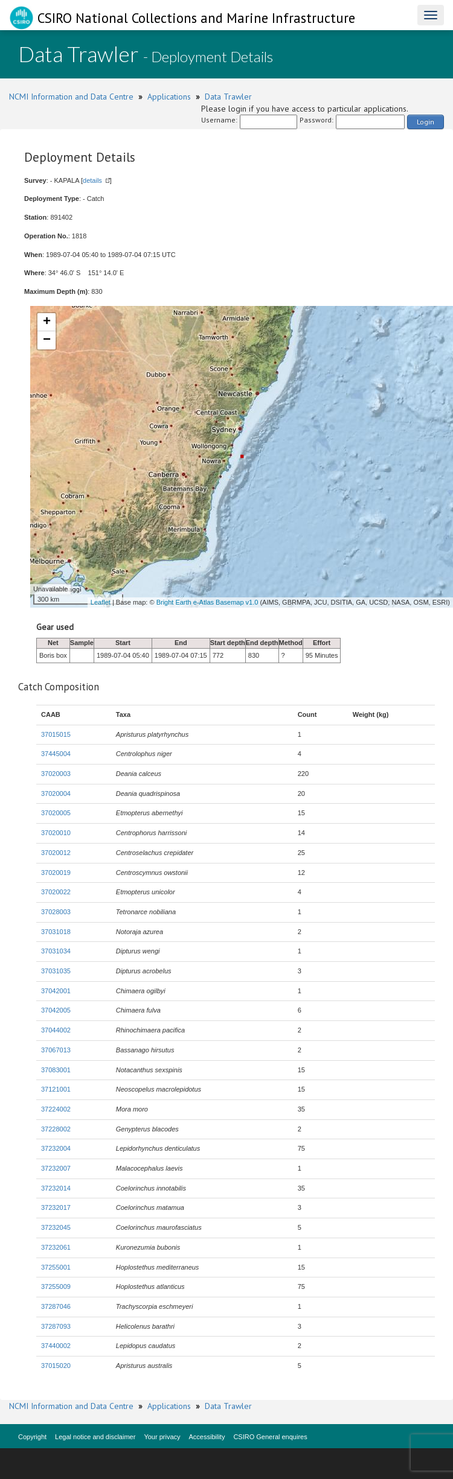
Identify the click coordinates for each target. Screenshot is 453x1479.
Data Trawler (228, 96)
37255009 (56, 1286)
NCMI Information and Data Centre (71, 96)
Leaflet (101, 602)
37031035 (56, 971)
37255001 (56, 1267)
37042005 (56, 1010)
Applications (169, 96)
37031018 (56, 931)
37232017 (56, 1207)
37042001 (56, 990)
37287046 (56, 1306)
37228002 (56, 1129)
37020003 (56, 773)
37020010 (56, 832)
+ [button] (47, 322)
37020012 (56, 852)
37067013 (56, 1050)
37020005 (56, 812)
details (92, 180)
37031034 (56, 951)
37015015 (56, 734)
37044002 (56, 1030)
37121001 (56, 1089)
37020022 (56, 891)
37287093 (56, 1326)
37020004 (56, 793)
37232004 (56, 1148)
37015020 (56, 1365)
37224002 (56, 1109)
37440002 (56, 1345)
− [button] (47, 340)
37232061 (56, 1247)
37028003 (56, 911)
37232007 (56, 1168)
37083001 (56, 1069)
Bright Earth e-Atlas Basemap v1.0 (207, 602)
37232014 (56, 1188)
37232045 (56, 1227)
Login (425, 121)
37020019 (56, 872)
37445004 (56, 753)
